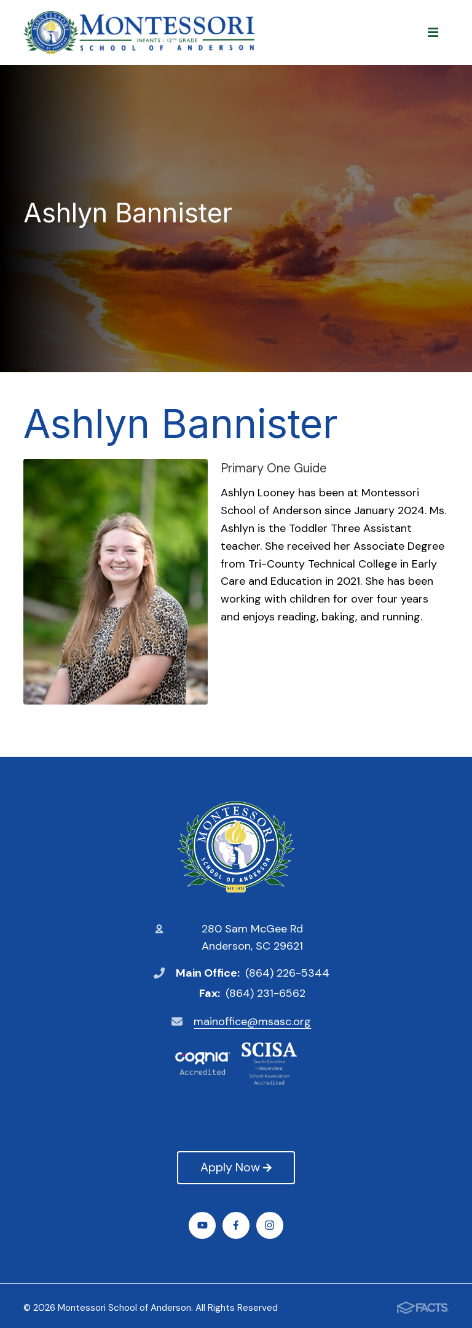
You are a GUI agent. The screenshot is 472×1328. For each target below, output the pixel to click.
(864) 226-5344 (287, 973)
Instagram (269, 1225)
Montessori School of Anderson (236, 847)
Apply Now (236, 1167)
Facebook (235, 1225)
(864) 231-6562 (265, 993)
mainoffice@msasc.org (252, 1021)
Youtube (202, 1225)
